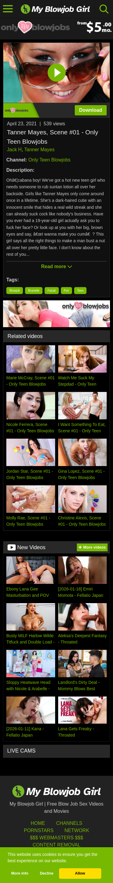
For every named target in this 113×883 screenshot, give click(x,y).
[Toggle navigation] (8, 9)
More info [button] (19, 873)
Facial (52, 290)
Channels (69, 823)
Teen (80, 290)
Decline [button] (46, 873)
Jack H (14, 149)
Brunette (33, 290)
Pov (66, 290)
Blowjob (14, 290)
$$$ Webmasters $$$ (56, 837)
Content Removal (56, 844)
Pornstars (38, 830)
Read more (56, 266)
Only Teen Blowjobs (49, 159)
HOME (38, 823)
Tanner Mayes (39, 149)
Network (76, 830)
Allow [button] (80, 873)
